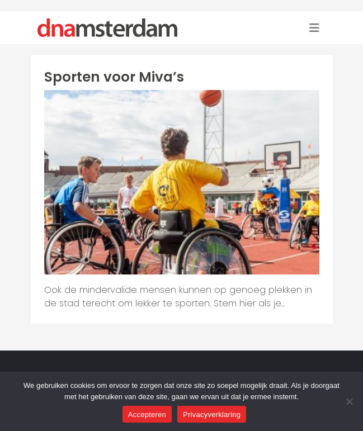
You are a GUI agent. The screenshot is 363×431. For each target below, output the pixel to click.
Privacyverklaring (212, 414)
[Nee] (349, 401)
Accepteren (147, 414)
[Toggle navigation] (314, 28)
